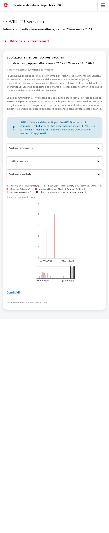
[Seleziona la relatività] (54, 174)
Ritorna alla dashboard (26, 41)
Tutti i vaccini (19, 161)
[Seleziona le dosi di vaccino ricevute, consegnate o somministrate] (54, 148)
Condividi (13, 292)
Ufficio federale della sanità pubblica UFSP (36, 5)
